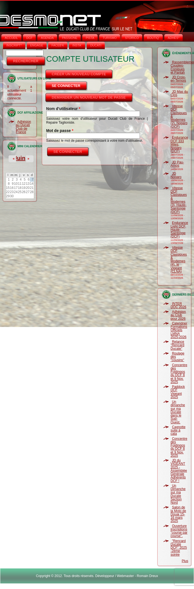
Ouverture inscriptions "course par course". (178, 531)
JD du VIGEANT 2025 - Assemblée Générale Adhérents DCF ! (178, 470)
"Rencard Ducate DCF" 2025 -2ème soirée (178, 547)
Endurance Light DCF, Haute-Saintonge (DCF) (179, 229)
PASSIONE (69, 37)
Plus (185, 561)
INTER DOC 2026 (178, 305)
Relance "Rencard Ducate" (177, 345)
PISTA (90, 37)
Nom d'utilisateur (63, 108)
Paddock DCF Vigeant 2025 (177, 392)
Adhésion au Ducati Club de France (23, 127)
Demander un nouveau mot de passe (89, 97)
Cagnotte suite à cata (177, 430)
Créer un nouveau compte (79, 74)
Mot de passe (59, 130)
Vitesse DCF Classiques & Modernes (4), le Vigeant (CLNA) (178, 259)
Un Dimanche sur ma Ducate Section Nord (177, 494)
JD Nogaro (175, 175)
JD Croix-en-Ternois (178, 79)
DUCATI (95, 45)
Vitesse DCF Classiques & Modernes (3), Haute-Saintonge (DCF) (178, 200)
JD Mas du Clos (179, 93)
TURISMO (110, 37)
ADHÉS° (173, 37)
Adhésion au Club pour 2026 (178, 315)
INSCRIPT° (14, 45)
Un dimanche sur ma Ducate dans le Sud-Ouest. (177, 412)
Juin (19, 158)
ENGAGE (36, 45)
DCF (29, 37)
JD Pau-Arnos (177, 164)
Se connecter (70, 84)
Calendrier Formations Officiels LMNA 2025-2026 (178, 330)
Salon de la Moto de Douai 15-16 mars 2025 (178, 514)
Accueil (11, 37)
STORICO (132, 37)
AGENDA (47, 37)
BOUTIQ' (153, 37)
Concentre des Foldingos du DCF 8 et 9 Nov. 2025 (178, 373)
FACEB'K (58, 45)
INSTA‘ (77, 45)
